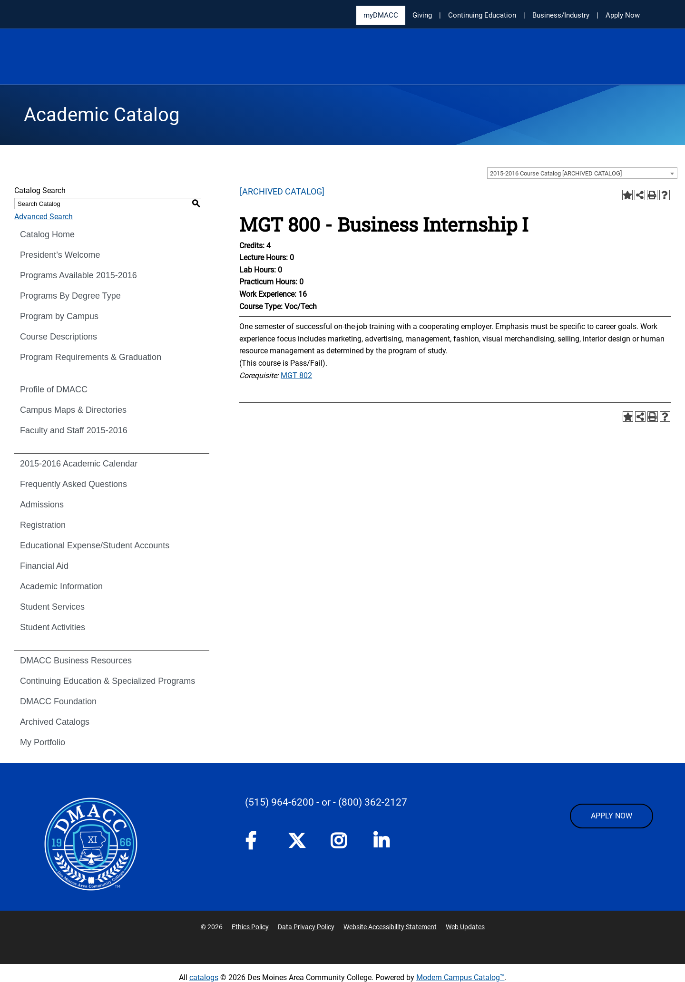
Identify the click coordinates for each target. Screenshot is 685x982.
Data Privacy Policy (306, 927)
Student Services (52, 607)
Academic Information (61, 586)
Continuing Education (482, 15)
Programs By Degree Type (70, 296)
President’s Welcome (60, 255)
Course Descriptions (58, 336)
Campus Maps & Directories (73, 410)
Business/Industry (560, 15)
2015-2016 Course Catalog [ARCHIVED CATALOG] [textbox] (556, 173)
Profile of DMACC (54, 389)
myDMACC (380, 15)
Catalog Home (47, 234)
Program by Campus (59, 316)
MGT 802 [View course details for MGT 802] (296, 375)
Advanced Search (43, 216)
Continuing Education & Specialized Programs (107, 681)
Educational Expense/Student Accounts (94, 545)
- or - (326, 802)
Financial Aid (44, 566)
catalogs (203, 977)
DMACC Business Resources (76, 660)
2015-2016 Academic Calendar (78, 463)
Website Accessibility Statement (390, 927)
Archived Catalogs (54, 722)
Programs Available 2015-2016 (78, 275)
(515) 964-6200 (279, 802)
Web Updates (465, 927)
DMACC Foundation (58, 701)
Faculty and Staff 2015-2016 (73, 430)
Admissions (42, 504)
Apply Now (623, 15)
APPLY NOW (611, 815)
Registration (43, 525)
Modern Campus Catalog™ (460, 977)
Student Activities (52, 627)
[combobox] (582, 173)
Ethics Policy (250, 927)
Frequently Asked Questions (73, 484)
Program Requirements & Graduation (90, 357)
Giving (422, 15)
